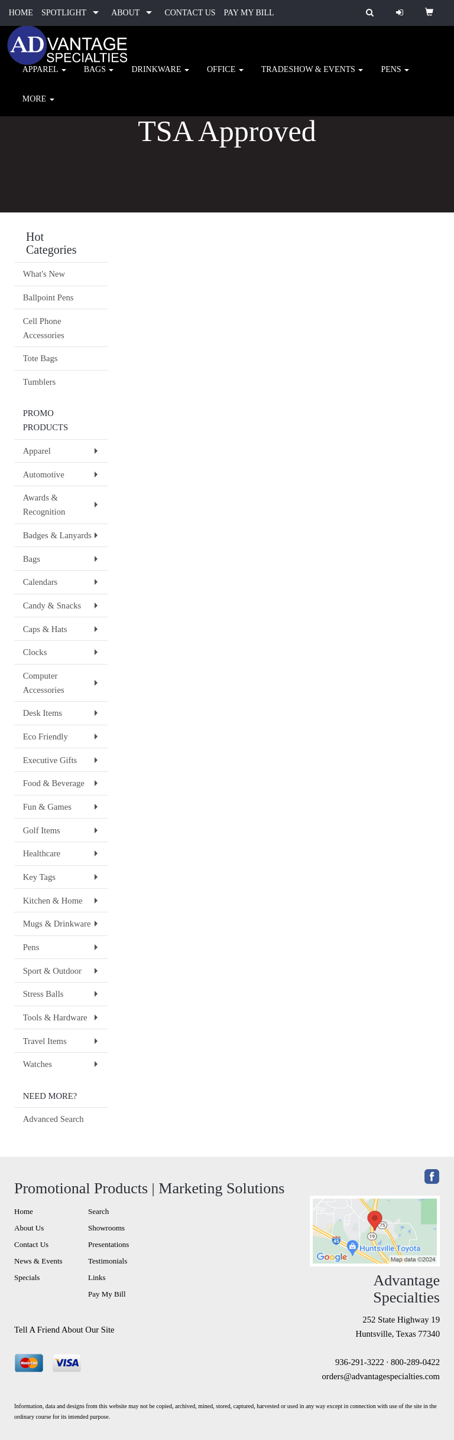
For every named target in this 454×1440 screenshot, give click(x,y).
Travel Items (45, 1041)
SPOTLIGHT (63, 12)
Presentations (108, 1244)
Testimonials (107, 1260)
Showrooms (106, 1227)
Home (23, 1211)
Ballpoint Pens (48, 297)
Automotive (43, 474)
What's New (44, 274)
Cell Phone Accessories (43, 328)
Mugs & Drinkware (57, 923)
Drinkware (160, 76)
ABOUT (125, 12)
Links (97, 1277)
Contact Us (31, 1244)
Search (98, 1211)
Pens (395, 76)
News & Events (38, 1260)
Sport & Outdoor (52, 971)
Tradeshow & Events (312, 76)
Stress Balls (43, 994)
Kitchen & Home (53, 900)
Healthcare (41, 853)
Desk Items (42, 713)
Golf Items (41, 830)
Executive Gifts (50, 760)
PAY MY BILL (249, 12)
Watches (37, 1064)
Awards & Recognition (44, 504)
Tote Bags (40, 358)
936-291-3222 (359, 1362)
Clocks (35, 652)
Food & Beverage (54, 783)
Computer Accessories (43, 683)
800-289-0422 (415, 1362)
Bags (99, 76)
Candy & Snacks (52, 605)
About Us (29, 1227)
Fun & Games (47, 806)
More (38, 106)
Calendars (40, 582)
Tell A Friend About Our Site (64, 1329)
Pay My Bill (107, 1294)
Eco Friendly (45, 736)
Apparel (44, 76)
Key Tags (39, 877)
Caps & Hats (45, 629)
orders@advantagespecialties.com (381, 1376)
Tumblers (39, 382)
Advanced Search (53, 1119)
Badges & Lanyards (57, 535)
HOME (21, 12)
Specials (27, 1277)
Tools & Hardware (55, 1017)
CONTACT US (189, 12)
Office (225, 76)
